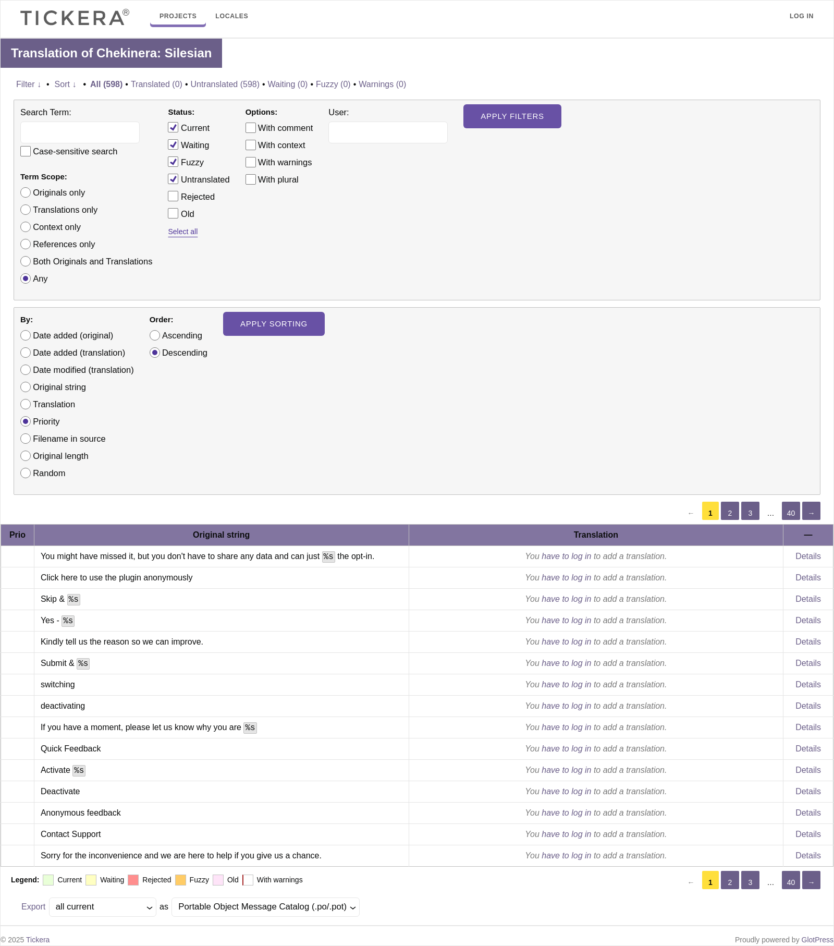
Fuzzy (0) (333, 84)
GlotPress (817, 940)
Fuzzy (186, 161)
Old (181, 213)
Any (40, 278)
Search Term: (45, 112)
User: (338, 112)
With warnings (285, 162)
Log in (802, 16)
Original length (60, 455)
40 (791, 513)
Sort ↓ (66, 84)
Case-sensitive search (75, 151)
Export (33, 906)
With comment (285, 127)
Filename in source (69, 438)
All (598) (106, 84)
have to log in (566, 556)
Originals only (59, 192)
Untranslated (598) (225, 84)
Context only (57, 227)
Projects (178, 16)
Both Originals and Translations (92, 261)
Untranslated (198, 179)
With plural (278, 179)
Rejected (191, 196)
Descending (184, 352)
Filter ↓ (28, 84)
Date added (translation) (79, 352)
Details (808, 556)
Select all (183, 231)
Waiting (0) (288, 84)
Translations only (65, 209)
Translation (54, 404)
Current (189, 127)
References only (64, 244)
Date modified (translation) (83, 369)
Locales (231, 16)
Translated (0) (156, 84)
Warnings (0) (382, 84)
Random (49, 473)
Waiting (188, 144)
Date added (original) (73, 335)
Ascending (182, 335)
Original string (59, 387)
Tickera (38, 940)
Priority (46, 421)
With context (281, 145)
